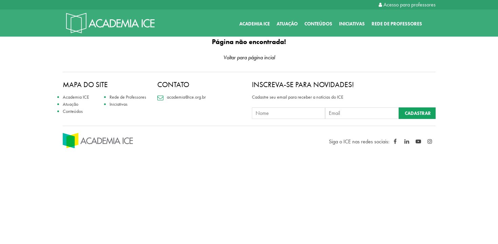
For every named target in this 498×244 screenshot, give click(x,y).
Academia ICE (254, 24)
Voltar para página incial (249, 57)
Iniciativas (352, 24)
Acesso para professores (407, 4)
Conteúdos (318, 24)
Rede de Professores (397, 24)
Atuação (287, 24)
